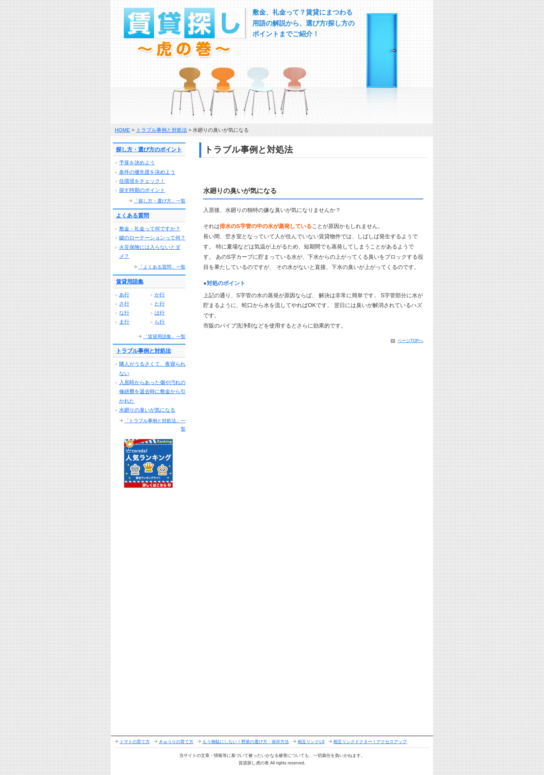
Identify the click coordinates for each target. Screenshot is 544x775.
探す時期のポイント (142, 190)
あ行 (124, 295)
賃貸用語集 (129, 281)
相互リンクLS (311, 741)
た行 (159, 304)
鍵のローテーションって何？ (152, 238)
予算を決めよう (137, 163)
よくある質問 (132, 215)
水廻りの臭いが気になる (147, 410)
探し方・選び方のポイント (149, 149)
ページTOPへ (410, 340)
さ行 (124, 304)
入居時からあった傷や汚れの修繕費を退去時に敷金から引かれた (152, 391)
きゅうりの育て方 (176, 741)
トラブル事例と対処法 (161, 130)
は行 (159, 313)
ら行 (159, 322)
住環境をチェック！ (142, 181)
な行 (124, 313)
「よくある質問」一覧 (162, 267)
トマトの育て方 (134, 741)
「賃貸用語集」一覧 (164, 336)
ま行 (124, 322)
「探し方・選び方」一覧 (160, 201)
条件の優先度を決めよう (147, 172)
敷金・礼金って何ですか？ (149, 229)
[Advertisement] (291, 174)
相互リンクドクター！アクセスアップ (370, 741)
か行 (159, 295)
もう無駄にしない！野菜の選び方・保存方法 (245, 741)
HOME (122, 130)
